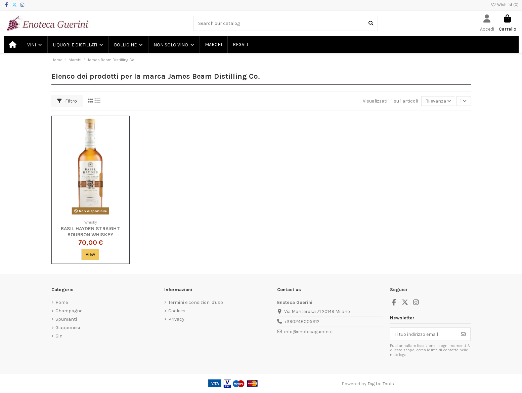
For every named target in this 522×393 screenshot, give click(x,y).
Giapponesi (67, 327)
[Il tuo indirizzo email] (423, 334)
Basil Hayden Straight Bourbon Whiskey (90, 232)
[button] (34, 44)
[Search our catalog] (371, 23)
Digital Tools (380, 384)
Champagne (68, 311)
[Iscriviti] (463, 334)
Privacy (176, 319)
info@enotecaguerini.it (308, 332)
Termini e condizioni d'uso (195, 302)
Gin (58, 336)
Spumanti (66, 319)
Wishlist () (505, 4)
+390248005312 (301, 321)
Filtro (67, 101)
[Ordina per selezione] (438, 101)
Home (61, 302)
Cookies (176, 311)
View (90, 254)
